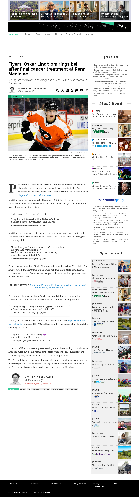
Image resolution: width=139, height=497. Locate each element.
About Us (12, 484)
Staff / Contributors (99, 485)
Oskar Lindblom (57, 389)
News (56, 26)
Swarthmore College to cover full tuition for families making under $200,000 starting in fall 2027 (110, 76)
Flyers (38, 34)
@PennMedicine (51, 219)
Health (72, 26)
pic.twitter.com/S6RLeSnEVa (25, 255)
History (97, 154)
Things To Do (99, 261)
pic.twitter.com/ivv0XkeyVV (39, 309)
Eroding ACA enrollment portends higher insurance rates (110, 228)
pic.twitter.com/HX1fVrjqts (25, 337)
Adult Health (99, 275)
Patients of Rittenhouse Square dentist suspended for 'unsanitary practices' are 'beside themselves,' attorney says (109, 83)
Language (97, 304)
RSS (115, 484)
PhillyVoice (26, 27)
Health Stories (100, 139)
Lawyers (97, 462)
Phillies (58, 34)
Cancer (47, 389)
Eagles (28, 34)
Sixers (48, 34)
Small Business (100, 289)
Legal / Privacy (79, 484)
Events (105, 26)
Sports (122, 25)
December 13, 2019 (43, 341)
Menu (13, 27)
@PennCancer (35, 252)
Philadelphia (36, 389)
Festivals (97, 168)
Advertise (34, 484)
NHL (22, 96)
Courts (96, 111)
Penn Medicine (71, 389)
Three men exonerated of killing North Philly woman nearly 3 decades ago (109, 89)
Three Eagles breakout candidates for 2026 (109, 94)
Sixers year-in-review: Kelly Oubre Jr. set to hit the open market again (110, 71)
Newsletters (91, 34)
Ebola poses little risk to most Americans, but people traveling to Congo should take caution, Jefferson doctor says (111, 222)
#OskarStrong (18, 222)
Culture (89, 26)
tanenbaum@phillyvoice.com (38, 383)
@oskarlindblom (34, 219)
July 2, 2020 (42, 225)
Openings (97, 332)
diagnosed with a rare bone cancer (35, 195)
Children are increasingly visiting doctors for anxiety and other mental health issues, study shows (110, 208)
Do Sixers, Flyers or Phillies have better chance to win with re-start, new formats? (58, 286)
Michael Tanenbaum (33, 88)
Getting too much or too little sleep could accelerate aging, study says (110, 66)
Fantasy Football (73, 34)
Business (97, 361)
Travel (96, 347)
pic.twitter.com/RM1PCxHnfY (40, 222)
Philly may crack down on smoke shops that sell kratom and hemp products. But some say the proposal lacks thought (109, 215)
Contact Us (55, 484)
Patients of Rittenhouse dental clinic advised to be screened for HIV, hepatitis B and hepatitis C (110, 234)
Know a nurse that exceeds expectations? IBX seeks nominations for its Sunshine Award (110, 241)
